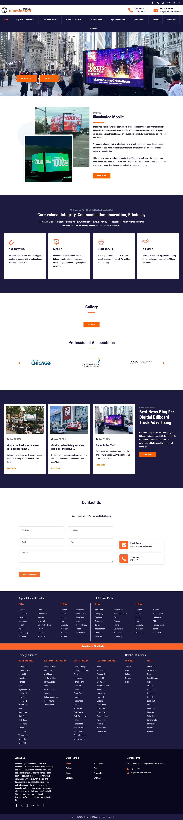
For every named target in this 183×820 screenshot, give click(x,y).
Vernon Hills (23, 735)
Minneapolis (43, 613)
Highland (151, 693)
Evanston (22, 678)
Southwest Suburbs (106, 661)
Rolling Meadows (51, 697)
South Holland (80, 735)
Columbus (22, 621)
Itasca (46, 685)
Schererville (152, 720)
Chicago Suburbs (27, 655)
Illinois (63, 613)
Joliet (99, 689)
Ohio (78, 621)
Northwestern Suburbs (55, 661)
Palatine (47, 693)
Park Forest (78, 724)
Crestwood (101, 682)
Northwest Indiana (135, 655)
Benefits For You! (105, 445)
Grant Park (78, 693)
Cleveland (22, 617)
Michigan (64, 629)
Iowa (62, 621)
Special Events (138, 20)
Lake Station (152, 701)
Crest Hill (100, 678)
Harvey (77, 697)
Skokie (21, 727)
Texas (78, 629)
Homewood (78, 701)
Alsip (99, 666)
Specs (68, 773)
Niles (20, 708)
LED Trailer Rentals (50, 20)
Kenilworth (22, 693)
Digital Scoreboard (118, 20)
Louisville (22, 636)
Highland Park (24, 689)
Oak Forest (78, 712)
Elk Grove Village (50, 678)
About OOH (171, 20)
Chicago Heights (80, 666)
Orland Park (101, 712)
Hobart (150, 697)
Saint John (151, 716)
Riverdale (78, 731)
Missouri (63, 636)
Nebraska (80, 610)
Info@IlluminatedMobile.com (170, 12)
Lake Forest (23, 697)
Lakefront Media (96, 20)
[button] (19, 363)
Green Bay (118, 636)
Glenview (22, 685)
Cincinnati (22, 613)
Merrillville (151, 708)
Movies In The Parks (73, 20)
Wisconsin (80, 632)
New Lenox (101, 705)
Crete (76, 674)
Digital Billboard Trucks (25, 20)
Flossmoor (78, 678)
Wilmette (22, 739)
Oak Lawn (101, 708)
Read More (11, 468)
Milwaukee (42, 610)
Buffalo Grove (24, 670)
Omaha (41, 632)
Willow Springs (80, 739)
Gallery (156, 20)
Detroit (21, 625)
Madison (98, 636)
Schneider (151, 724)
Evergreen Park (103, 685)
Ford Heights (79, 682)
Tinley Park (23, 731)
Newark (41, 617)
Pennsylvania (81, 625)
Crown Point (152, 670)
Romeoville (101, 727)
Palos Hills (101, 720)
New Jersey (81, 613)
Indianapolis (23, 629)
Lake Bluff (22, 701)
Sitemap (97, 778)
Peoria (116, 625)
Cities (21, 604)
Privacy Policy (99, 773)
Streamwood (49, 705)
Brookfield (101, 670)
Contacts (93, 28)
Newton (128, 678)
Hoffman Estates (50, 682)
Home (5, 20)
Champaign (99, 613)
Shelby (150, 727)
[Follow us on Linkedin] (38, 805)
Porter (127, 682)
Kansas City (23, 632)
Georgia (63, 610)
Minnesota (64, 632)
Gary (149, 682)
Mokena (100, 701)
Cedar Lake (151, 666)
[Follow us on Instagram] (28, 805)
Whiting (150, 731)
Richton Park (79, 727)
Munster (150, 712)
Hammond (151, 689)
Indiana (63, 617)
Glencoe (21, 682)
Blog (95, 768)
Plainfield (100, 724)
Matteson (78, 708)
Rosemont (22, 724)
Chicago (21, 610)
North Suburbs (25, 661)
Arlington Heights (51, 666)
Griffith (150, 685)
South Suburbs (81, 661)
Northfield (22, 716)
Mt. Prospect (49, 689)
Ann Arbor (99, 610)
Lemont (77, 705)
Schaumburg (49, 701)
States (63, 604)
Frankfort (77, 685)
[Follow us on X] (22, 805)
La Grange (101, 693)
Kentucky (64, 625)
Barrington (22, 666)
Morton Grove (23, 705)
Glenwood (78, 689)
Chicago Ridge (103, 674)
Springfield (118, 629)
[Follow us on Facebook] (17, 805)
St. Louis (41, 636)
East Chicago (152, 678)
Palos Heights (102, 716)
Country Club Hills (81, 670)
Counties (129, 661)
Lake (127, 670)
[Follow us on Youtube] (33, 805)
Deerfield (22, 674)
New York (41, 621)
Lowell (149, 705)
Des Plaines (48, 674)
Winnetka (22, 743)
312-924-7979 (139, 12)
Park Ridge (22, 720)
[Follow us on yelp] (44, 805)
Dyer (149, 674)
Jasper (128, 666)
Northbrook (23, 712)
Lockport (100, 697)
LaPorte (128, 674)
